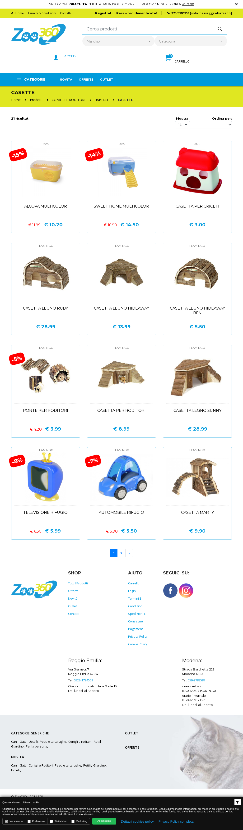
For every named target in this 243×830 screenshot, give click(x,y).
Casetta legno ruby (45, 308)
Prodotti (36, 99)
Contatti (65, 13)
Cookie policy (137, 644)
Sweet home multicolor (121, 206)
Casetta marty (197, 512)
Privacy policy (138, 636)
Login (132, 591)
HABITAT (101, 99)
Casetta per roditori (121, 410)
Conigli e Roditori (41, 765)
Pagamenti (136, 629)
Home (17, 13)
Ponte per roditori (45, 410)
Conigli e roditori (80, 741)
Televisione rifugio (45, 512)
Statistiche (58, 821)
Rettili (98, 741)
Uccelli (33, 741)
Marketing (79, 821)
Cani (14, 741)
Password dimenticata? (137, 13)
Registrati (103, 13)
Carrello (134, 583)
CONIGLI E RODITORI (68, 99)
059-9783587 (196, 680)
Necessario (14, 821)
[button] (177, 63)
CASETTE (125, 99)
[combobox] (118, 41)
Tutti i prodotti (78, 583)
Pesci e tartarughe (53, 741)
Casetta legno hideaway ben (197, 310)
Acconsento (104, 821)
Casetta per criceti (197, 206)
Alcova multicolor (45, 206)
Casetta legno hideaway (121, 308)
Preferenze (36, 821)
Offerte (86, 79)
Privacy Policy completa (176, 821)
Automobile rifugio (121, 512)
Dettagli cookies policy (137, 821)
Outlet (106, 79)
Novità (66, 79)
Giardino (17, 746)
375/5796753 (180, 13)
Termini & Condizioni (42, 13)
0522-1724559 (83, 680)
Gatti (23, 741)
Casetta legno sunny (197, 410)
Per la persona (36, 746)
